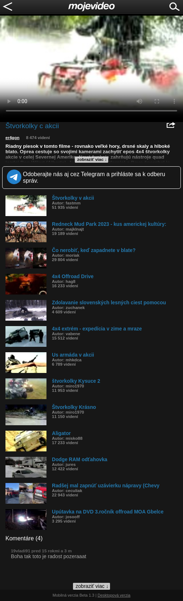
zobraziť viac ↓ (92, 159)
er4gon (12, 137)
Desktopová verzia (114, 595)
